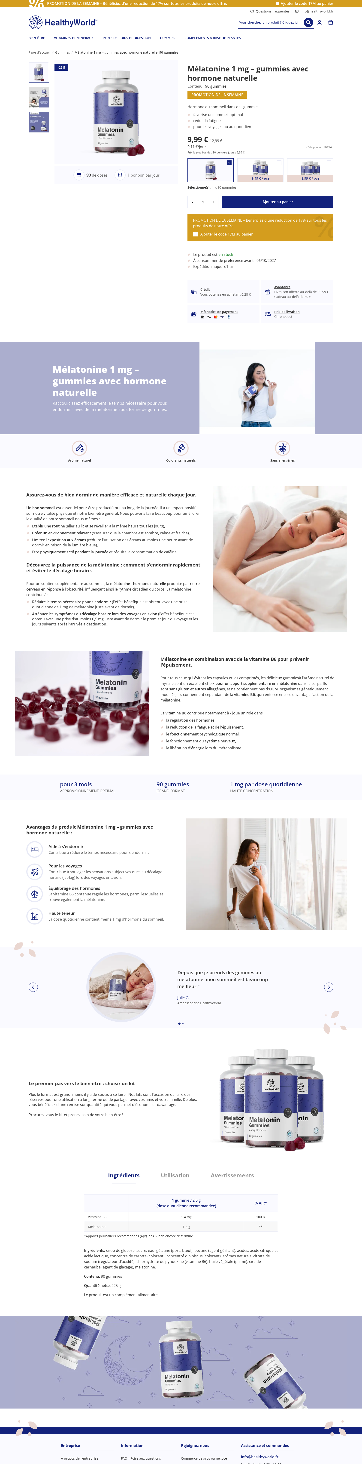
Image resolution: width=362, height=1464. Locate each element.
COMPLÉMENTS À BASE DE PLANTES (212, 38)
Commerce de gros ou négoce (204, 1458)
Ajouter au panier (277, 201)
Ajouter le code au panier (307, 3)
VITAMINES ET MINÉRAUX (74, 38)
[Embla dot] (179, 1024)
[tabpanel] (181, 1240)
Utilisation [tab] (175, 1175)
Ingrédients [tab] (124, 1175)
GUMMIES (167, 38)
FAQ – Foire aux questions (141, 1458)
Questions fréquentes (270, 11)
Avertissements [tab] (232, 1175)
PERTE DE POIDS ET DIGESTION (127, 38)
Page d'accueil (40, 52)
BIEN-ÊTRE (37, 38)
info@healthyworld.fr (314, 11)
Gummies (62, 52)
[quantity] (203, 202)
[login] (319, 22)
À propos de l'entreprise (79, 1458)
